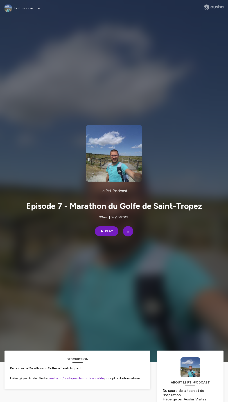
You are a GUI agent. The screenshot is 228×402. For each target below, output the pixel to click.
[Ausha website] (213, 7)
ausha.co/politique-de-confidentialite (76, 378)
